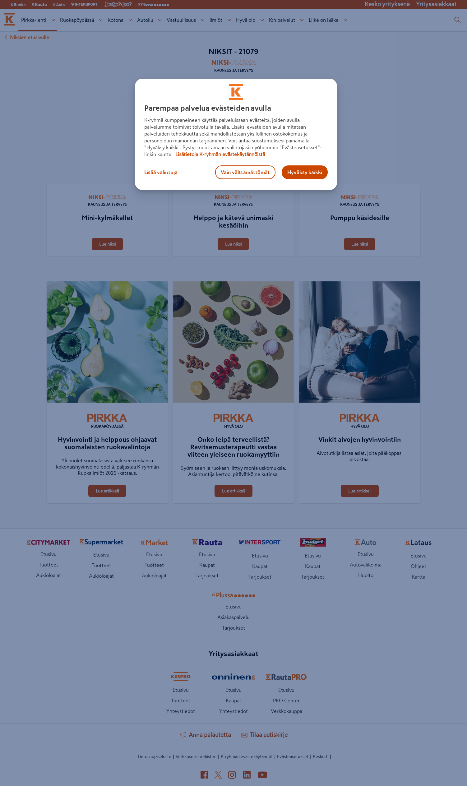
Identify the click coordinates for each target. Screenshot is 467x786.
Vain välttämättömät (245, 172)
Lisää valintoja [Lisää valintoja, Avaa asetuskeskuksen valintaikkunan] (161, 172)
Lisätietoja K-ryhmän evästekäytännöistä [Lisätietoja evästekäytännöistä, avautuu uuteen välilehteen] (219, 154)
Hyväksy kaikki (304, 172)
